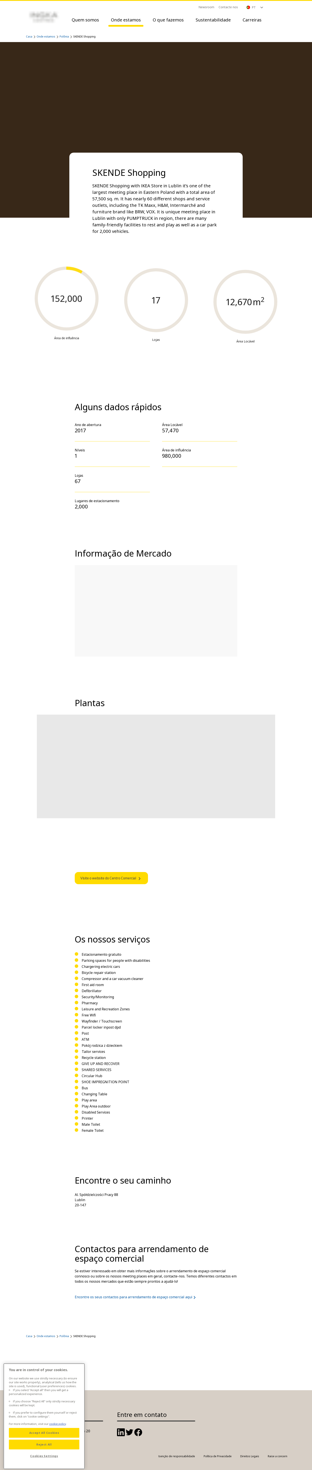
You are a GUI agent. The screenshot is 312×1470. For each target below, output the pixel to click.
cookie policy (57, 1437)
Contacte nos (228, 7)
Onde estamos (126, 20)
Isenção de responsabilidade (176, 1456)
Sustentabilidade (213, 20)
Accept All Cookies (44, 1446)
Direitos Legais (249, 1456)
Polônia (64, 36)
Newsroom (206, 7)
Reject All (44, 1458)
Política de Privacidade (218, 1456)
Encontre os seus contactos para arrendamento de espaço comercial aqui (136, 1297)
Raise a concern (277, 1456)
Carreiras (252, 20)
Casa (29, 36)
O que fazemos (168, 20)
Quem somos (85, 20)
